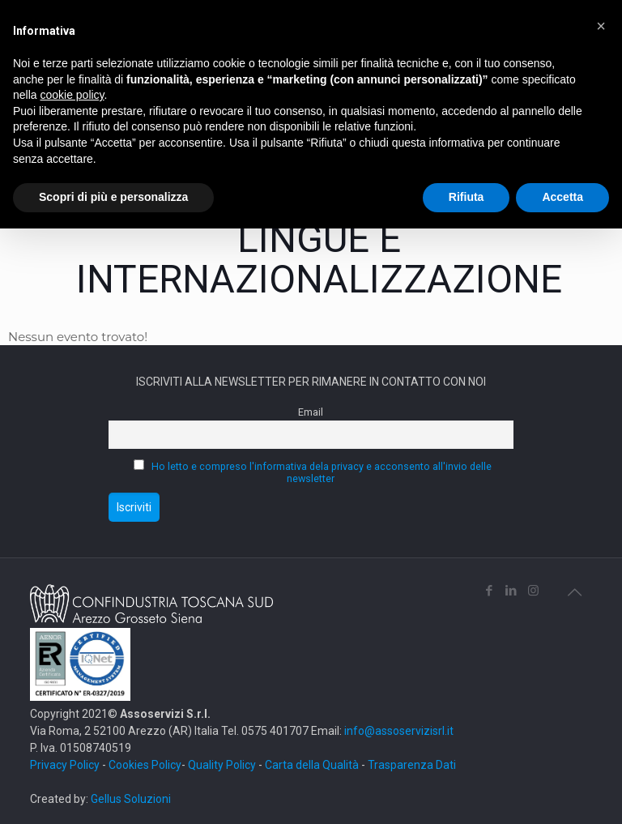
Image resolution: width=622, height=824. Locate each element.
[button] (601, 26)
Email (310, 412)
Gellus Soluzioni (131, 798)
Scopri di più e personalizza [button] (113, 196)
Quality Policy (222, 764)
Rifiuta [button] (466, 196)
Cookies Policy (145, 764)
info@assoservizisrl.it (398, 730)
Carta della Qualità (313, 764)
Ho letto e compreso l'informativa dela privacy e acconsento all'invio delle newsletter (321, 472)
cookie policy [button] (72, 94)
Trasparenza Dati (412, 764)
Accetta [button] (562, 196)
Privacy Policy (65, 764)
